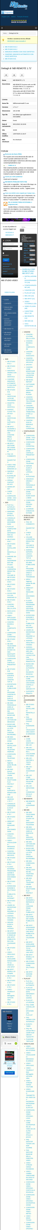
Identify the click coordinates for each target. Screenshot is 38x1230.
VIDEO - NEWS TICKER (28, 1218)
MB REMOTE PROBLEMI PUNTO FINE (16, 182)
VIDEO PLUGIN (10, 292)
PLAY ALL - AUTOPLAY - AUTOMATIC (11, 507)
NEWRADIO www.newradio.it (16, 41)
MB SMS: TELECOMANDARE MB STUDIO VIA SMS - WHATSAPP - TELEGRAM (11, 650)
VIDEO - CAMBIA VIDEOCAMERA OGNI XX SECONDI (30, 1175)
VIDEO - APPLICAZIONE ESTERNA (11, 617)
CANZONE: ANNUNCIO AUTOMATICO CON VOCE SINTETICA (11, 383)
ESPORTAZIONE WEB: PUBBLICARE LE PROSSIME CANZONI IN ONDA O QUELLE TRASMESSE (11, 692)
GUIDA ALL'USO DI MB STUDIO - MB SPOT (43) (28, 271)
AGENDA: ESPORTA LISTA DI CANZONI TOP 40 (10, 678)
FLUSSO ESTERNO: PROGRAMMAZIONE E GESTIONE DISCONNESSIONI (11, 873)
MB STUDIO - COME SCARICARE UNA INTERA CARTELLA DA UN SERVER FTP (30, 683)
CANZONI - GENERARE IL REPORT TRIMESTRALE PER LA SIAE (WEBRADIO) (30, 412)
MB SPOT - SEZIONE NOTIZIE (29, 974)
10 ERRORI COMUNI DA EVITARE (30, 511)
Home (5, 33)
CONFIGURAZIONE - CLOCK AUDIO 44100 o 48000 (30, 494)
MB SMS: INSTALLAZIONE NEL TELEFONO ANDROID (11, 747)
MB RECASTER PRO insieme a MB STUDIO (10, 1064)
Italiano (13, 16)
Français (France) (22, 16)
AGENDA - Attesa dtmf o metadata (11, 918)
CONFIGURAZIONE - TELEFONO (11, 756)
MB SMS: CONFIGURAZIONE (11, 739)
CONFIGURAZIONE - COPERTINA (11, 635)
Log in (6, 260)
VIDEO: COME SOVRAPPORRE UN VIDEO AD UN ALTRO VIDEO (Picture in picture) (30, 1129)
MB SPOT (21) (30, 298)
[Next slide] (13, 1063)
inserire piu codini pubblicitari (13, 176)
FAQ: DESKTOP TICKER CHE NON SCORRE (30, 1144)
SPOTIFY (29, 365)
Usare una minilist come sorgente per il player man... (20, 193)
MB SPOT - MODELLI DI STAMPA (11, 971)
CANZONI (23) (30, 290)
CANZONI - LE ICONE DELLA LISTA (11, 606)
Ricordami (6, 255)
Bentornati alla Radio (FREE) (13, 154)
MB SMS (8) (29, 321)
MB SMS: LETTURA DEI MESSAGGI (11, 720)
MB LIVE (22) (29, 296)
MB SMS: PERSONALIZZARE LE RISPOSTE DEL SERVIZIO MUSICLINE (11, 709)
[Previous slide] (5, 1063)
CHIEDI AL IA (12, 165)
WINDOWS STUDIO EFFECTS (10, 513)
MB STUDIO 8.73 (29, 253)
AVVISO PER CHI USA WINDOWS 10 (11, 595)
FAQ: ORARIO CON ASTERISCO (30, 1019)
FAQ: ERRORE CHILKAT (29, 719)
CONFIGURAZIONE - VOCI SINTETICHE (11, 498)
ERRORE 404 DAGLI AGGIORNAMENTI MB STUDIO (11, 560)
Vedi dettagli (9, 1073)
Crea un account (8, 274)
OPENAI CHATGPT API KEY (10, 482)
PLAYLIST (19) (30, 293)
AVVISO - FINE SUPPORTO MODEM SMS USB (11, 790)
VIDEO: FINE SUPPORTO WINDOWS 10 (11, 467)
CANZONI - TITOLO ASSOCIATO (11, 836)
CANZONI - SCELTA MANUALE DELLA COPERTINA (30, 424)
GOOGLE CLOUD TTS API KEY (11, 411)
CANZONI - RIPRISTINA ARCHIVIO (11, 853)
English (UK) (6, 16)
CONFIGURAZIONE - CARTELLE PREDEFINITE (11, 662)
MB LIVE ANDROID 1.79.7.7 (10, 799)
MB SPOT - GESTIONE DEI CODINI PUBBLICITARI (11, 447)
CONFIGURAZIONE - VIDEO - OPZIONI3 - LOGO (30, 1114)
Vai (22, 230)
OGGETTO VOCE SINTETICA (11, 405)
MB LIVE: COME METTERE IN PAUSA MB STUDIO (30, 779)
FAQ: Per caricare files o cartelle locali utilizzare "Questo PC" (30, 1033)
